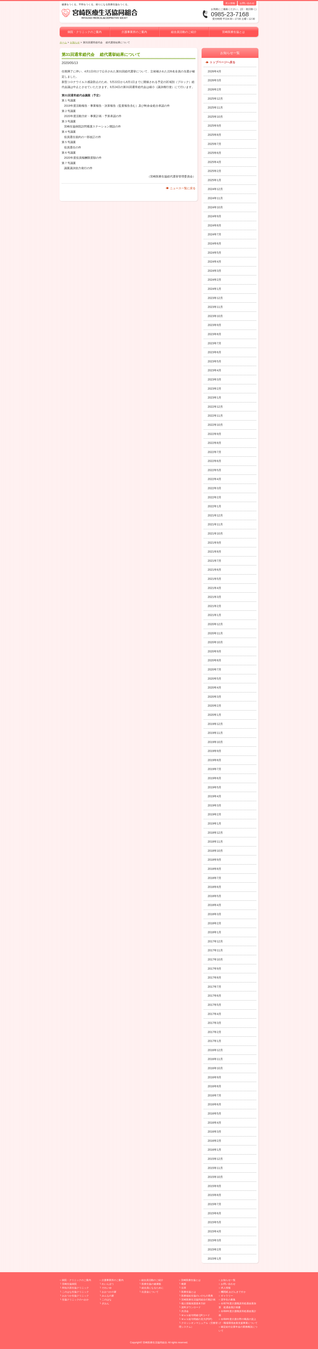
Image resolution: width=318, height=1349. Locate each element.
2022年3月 (214, 488)
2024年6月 (214, 243)
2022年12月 (215, 406)
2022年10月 (215, 424)
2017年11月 (215, 950)
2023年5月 (214, 361)
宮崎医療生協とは (233, 32)
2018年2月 (214, 923)
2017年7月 (214, 986)
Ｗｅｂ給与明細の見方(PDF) (196, 1319)
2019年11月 (215, 732)
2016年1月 (214, 1149)
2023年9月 (214, 325)
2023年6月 (214, 352)
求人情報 (230, 3)
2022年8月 (214, 442)
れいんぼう (108, 1284)
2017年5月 (214, 1004)
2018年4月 (214, 905)
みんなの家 (108, 1295)
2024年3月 (214, 270)
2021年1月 (214, 615)
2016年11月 (215, 1059)
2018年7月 (214, 878)
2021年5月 (214, 578)
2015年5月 (214, 1222)
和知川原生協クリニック (75, 1287)
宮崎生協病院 (69, 1284)
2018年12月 (215, 832)
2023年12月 (215, 298)
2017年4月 (214, 1014)
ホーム (63, 42)
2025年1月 (214, 180)
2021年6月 (214, 569)
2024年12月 (215, 189)
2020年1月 (214, 714)
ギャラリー (227, 1295)
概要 (183, 1284)
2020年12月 (215, 624)
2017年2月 (214, 1032)
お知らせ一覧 (228, 1280)
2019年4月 (214, 796)
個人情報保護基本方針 (193, 1303)
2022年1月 (214, 506)
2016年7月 (214, 1095)
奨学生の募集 (228, 1299)
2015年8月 (214, 1195)
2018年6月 (214, 886)
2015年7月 (214, 1204)
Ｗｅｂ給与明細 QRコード (195, 1315)
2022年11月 (215, 415)
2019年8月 (214, 760)
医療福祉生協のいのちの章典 (197, 1295)
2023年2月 (214, 388)
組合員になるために (152, 1287)
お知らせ (75, 42)
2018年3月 (214, 914)
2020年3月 (214, 696)
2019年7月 (214, 769)
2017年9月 (214, 968)
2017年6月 (214, 995)
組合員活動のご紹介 (184, 32)
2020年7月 (214, 669)
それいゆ (107, 1287)
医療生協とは (188, 1291)
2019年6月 (214, 778)
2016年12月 (215, 1050)
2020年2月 (214, 705)
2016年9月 (214, 1077)
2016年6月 (214, 1104)
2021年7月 (214, 560)
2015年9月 (214, 1186)
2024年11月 (215, 198)
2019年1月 (214, 823)
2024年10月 (215, 207)
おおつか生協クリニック (75, 1295)
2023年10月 (215, 316)
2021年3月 (214, 596)
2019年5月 (214, 787)
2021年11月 (215, 524)
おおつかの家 (109, 1291)
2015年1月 (214, 1258)
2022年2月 (214, 497)
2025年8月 (214, 134)
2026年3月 (214, 80)
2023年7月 (214, 343)
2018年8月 (214, 868)
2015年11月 (215, 1168)
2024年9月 (214, 216)
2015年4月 (214, 1231)
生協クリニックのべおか (75, 1299)
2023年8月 (214, 334)
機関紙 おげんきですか (233, 1291)
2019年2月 (214, 814)
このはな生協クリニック (75, 1291)
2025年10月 (215, 116)
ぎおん (105, 1303)
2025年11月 (215, 107)
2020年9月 (214, 651)
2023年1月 (214, 397)
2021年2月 (214, 606)
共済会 (185, 1311)
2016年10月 (215, 1068)
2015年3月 (214, 1240)
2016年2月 (214, 1140)
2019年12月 (215, 724)
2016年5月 (214, 1113)
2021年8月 (214, 551)
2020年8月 (214, 660)
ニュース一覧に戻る (183, 188)
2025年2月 (214, 171)
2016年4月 (214, 1122)
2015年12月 (215, 1158)
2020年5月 (214, 678)
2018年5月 (214, 896)
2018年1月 (214, 932)
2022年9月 (214, 434)
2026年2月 (214, 89)
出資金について (150, 1291)
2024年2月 (214, 279)
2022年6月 (214, 461)
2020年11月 (215, 633)
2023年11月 (215, 306)
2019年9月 (214, 751)
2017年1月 (214, 1041)
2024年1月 (214, 288)
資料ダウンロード (191, 1307)
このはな (107, 1299)
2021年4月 (214, 588)
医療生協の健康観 (151, 1284)
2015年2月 (214, 1249)
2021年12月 (215, 515)
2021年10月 (215, 533)
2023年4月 (214, 370)
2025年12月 (215, 98)
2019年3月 (214, 805)
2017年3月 (214, 1022)
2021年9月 (214, 542)
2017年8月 (214, 977)
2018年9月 (214, 859)
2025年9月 (214, 125)
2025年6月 (214, 152)
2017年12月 (215, 941)
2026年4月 (214, 71)
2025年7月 (214, 144)
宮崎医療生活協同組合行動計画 (198, 1299)
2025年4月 (214, 162)
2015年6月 (214, 1213)
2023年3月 (214, 379)
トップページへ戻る (222, 62)
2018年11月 (215, 841)
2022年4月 (214, 479)
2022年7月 (214, 452)
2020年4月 (214, 687)
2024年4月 (214, 261)
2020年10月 (215, 642)
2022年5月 (214, 470)
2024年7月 (214, 234)
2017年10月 (215, 959)
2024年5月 (214, 252)
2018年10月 (215, 850)
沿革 (183, 1287)
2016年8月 (214, 1086)
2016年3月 (214, 1131)
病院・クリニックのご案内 (85, 32)
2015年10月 (215, 1176)
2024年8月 (214, 225)
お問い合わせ (247, 3)
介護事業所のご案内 (134, 32)
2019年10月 (215, 742)
